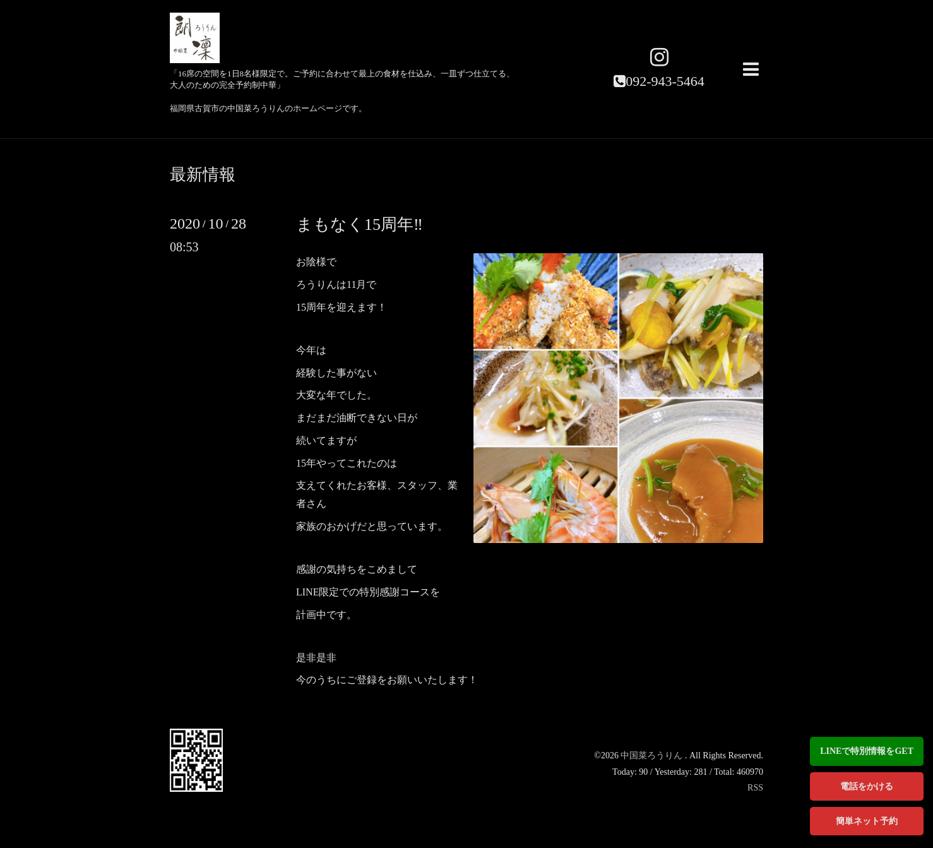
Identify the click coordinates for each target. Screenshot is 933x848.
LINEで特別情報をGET (866, 751)
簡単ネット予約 (867, 821)
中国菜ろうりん (653, 755)
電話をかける (866, 786)
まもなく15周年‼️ (359, 224)
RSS (755, 787)
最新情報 (202, 175)
